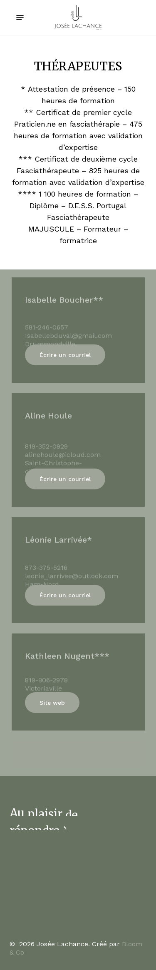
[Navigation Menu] (20, 17)
